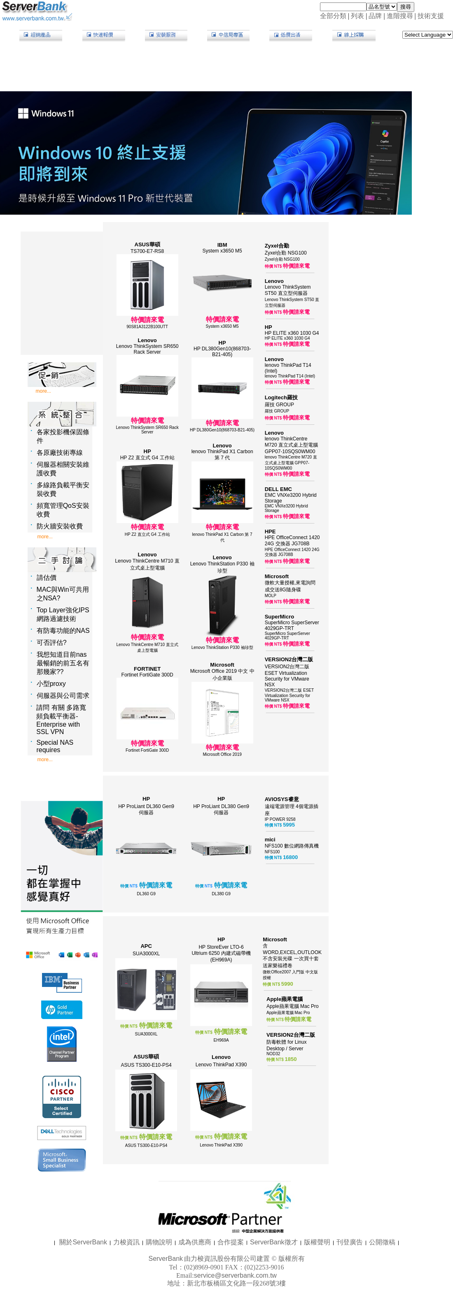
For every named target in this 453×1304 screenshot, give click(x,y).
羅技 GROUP (279, 405)
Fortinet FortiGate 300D (147, 675)
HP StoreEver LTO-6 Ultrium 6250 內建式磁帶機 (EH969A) (220, 953)
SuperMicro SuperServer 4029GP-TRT (292, 625)
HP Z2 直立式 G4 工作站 (147, 458)
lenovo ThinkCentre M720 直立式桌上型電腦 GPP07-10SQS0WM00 (291, 445)
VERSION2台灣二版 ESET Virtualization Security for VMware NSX (287, 676)
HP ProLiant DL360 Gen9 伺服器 (146, 809)
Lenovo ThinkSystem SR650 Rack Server (147, 349)
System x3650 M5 (222, 251)
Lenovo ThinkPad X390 (221, 1065)
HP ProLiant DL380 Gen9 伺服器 (221, 809)
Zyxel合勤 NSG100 (286, 253)
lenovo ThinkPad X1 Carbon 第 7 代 (222, 455)
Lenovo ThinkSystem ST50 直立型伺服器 (288, 290)
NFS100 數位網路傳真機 (292, 846)
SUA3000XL (146, 954)
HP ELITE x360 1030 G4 (292, 333)
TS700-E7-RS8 (147, 251)
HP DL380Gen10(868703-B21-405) (222, 351)
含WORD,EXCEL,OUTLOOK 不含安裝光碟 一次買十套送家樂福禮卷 (292, 955)
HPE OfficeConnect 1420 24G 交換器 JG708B (292, 541)
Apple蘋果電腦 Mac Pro (292, 1006)
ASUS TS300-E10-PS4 (146, 1065)
